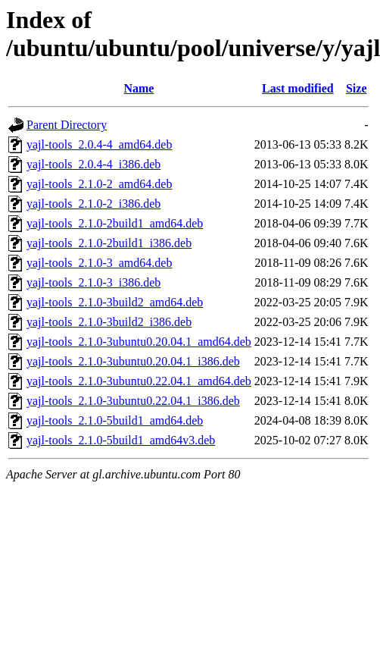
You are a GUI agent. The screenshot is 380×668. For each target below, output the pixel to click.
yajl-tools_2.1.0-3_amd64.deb (99, 262)
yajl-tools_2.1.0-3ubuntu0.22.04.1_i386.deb (133, 400)
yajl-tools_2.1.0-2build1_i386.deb (109, 243)
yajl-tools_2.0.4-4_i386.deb (93, 164)
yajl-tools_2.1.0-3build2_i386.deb (109, 321)
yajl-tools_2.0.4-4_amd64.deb (99, 144)
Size (356, 88)
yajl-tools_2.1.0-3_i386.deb (93, 282)
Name (138, 88)
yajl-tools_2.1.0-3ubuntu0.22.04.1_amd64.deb (138, 381)
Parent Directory (66, 124)
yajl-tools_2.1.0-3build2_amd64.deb (114, 302)
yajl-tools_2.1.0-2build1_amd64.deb (114, 223)
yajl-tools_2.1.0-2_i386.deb (93, 203)
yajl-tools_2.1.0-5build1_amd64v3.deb (120, 440)
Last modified (298, 88)
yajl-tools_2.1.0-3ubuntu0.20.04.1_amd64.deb (138, 341)
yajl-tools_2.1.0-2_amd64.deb (99, 183)
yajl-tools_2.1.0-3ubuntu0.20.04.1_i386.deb (133, 361)
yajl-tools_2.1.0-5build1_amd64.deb (114, 420)
